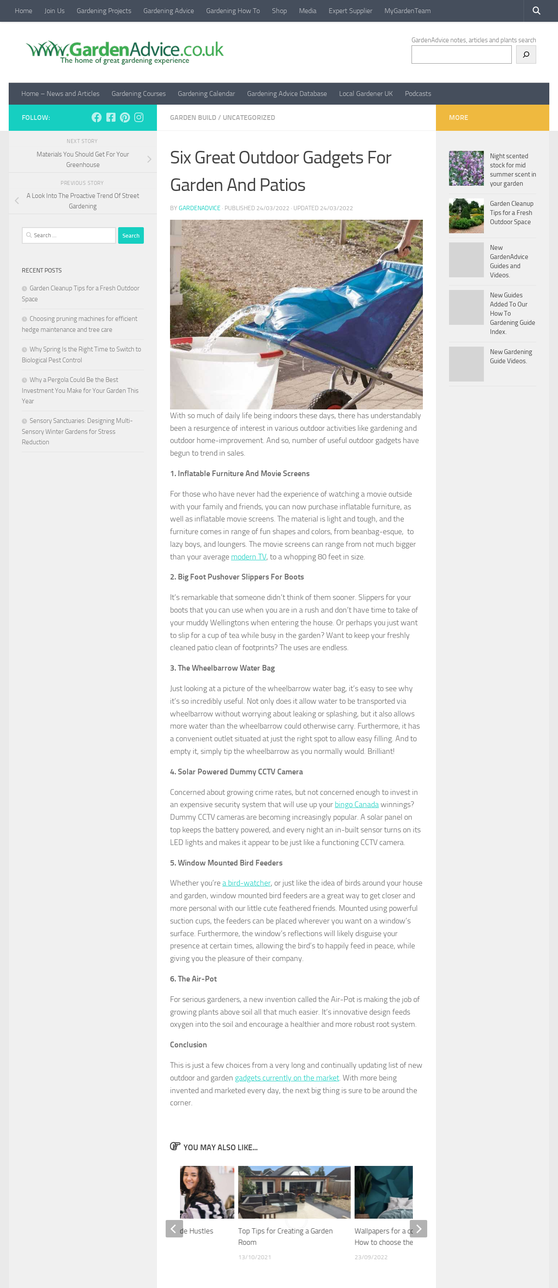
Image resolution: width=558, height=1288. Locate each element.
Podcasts (418, 93)
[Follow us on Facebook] (97, 117)
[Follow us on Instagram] (138, 117)
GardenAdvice (200, 208)
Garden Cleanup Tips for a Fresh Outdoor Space (512, 213)
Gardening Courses (139, 93)
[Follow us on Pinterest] (124, 117)
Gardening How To (233, 11)
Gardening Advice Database (287, 93)
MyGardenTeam (407, 11)
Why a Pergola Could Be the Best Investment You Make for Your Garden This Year (80, 390)
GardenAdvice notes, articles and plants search (474, 40)
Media (307, 11)
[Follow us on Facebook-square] (110, 117)
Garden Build (193, 117)
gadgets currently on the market (287, 1078)
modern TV (248, 557)
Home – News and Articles (60, 93)
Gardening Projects (104, 11)
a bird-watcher (246, 883)
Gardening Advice (168, 11)
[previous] (174, 1228)
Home (23, 11)
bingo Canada (357, 804)
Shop (279, 11)
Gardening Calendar (206, 93)
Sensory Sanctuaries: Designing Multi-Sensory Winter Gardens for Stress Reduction (77, 431)
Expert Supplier (350, 11)
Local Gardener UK (366, 93)
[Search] (526, 54)
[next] (418, 1228)
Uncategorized (249, 117)
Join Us (54, 11)
